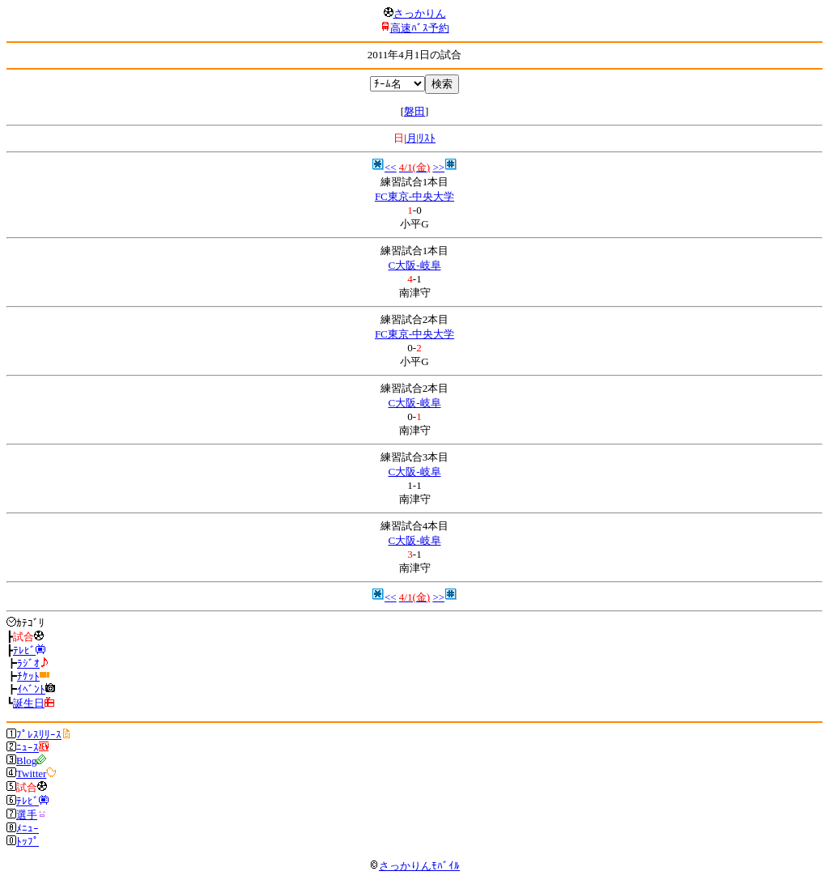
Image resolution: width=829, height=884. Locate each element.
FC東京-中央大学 (414, 196)
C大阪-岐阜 (415, 265)
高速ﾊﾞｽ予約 (419, 28)
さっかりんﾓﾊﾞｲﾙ (414, 866)
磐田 (414, 111)
